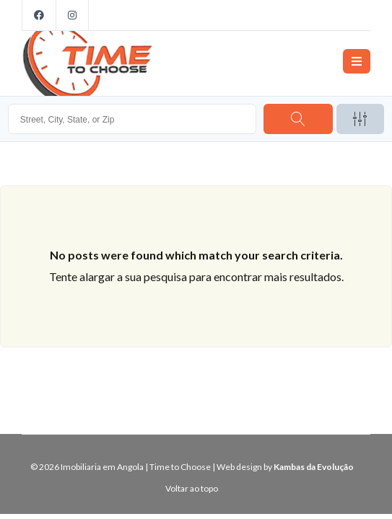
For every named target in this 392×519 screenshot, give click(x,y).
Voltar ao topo (191, 488)
